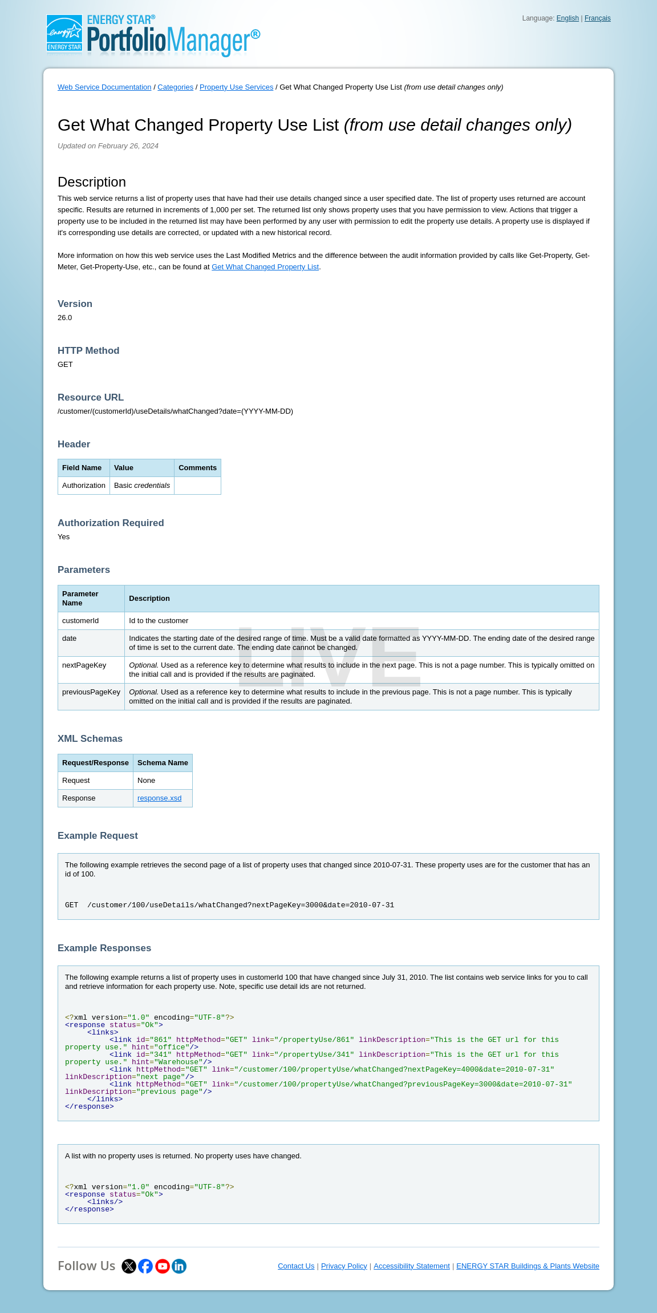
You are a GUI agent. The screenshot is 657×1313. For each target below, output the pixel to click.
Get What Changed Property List (265, 266)
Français (598, 18)
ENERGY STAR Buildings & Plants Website (527, 1266)
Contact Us (296, 1266)
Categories (175, 87)
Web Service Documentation (105, 87)
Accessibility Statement (412, 1266)
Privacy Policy (344, 1266)
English (568, 18)
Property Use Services (236, 87)
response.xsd (159, 798)
